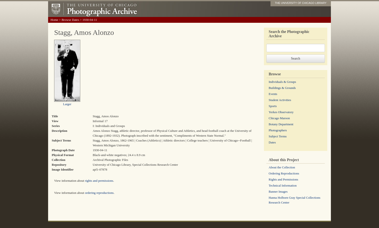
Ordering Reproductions (284, 173)
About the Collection (282, 167)
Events (273, 94)
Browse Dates (70, 20)
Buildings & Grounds (282, 88)
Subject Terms (278, 136)
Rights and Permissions (283, 179)
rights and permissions (99, 180)
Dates (272, 142)
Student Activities (280, 100)
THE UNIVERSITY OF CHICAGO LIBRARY (301, 2)
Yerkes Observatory (281, 112)
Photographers (278, 130)
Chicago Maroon (279, 118)
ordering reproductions (99, 193)
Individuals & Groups (282, 82)
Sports (273, 106)
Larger (67, 104)
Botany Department (281, 124)
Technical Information (283, 185)
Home (54, 20)
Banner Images (278, 191)
